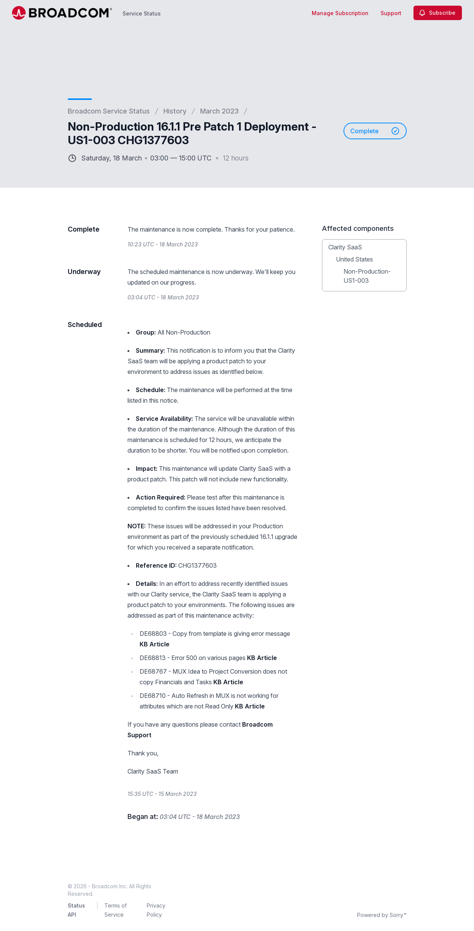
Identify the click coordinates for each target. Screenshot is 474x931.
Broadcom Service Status (109, 111)
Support (391, 13)
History (174, 111)
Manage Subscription (340, 13)
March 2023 (219, 111)
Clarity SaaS (345, 247)
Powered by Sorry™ (382, 915)
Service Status (142, 13)
